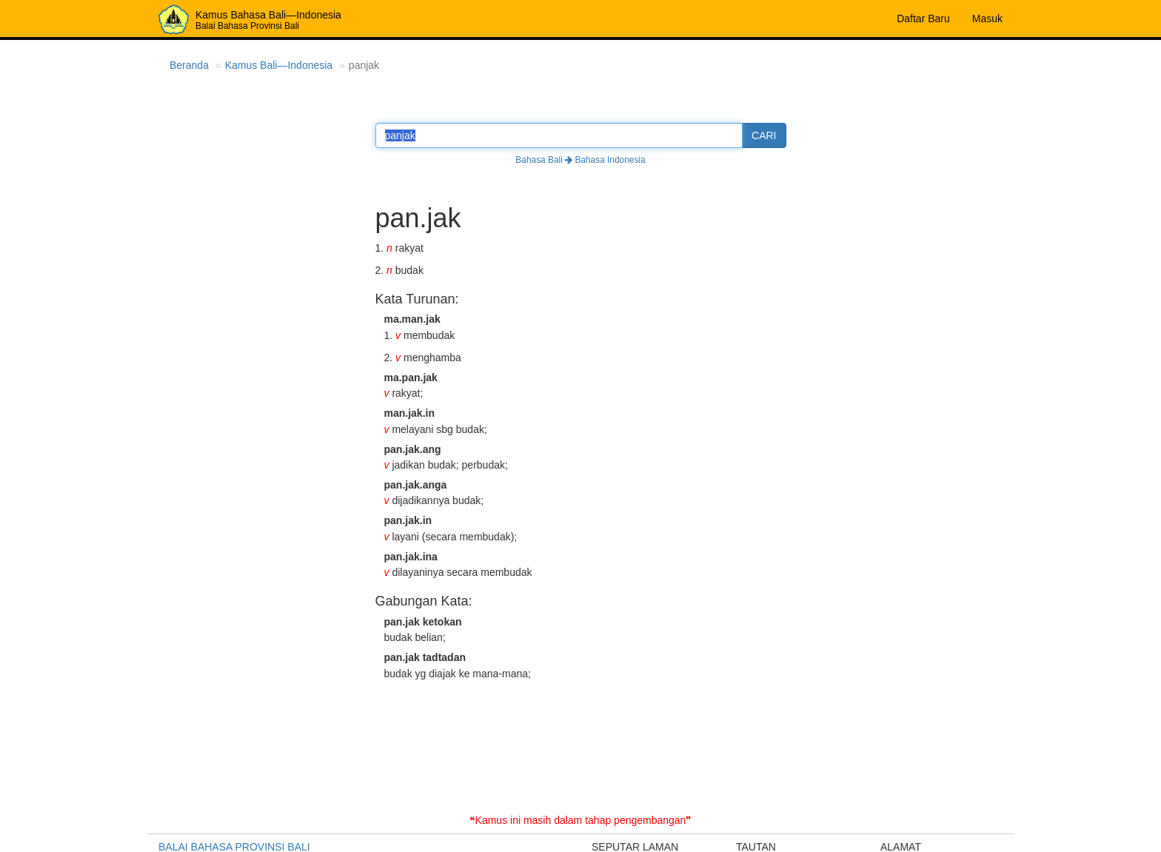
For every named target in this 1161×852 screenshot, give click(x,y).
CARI (764, 135)
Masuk (987, 18)
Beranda (189, 65)
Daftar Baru (923, 18)
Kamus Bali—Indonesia (279, 65)
